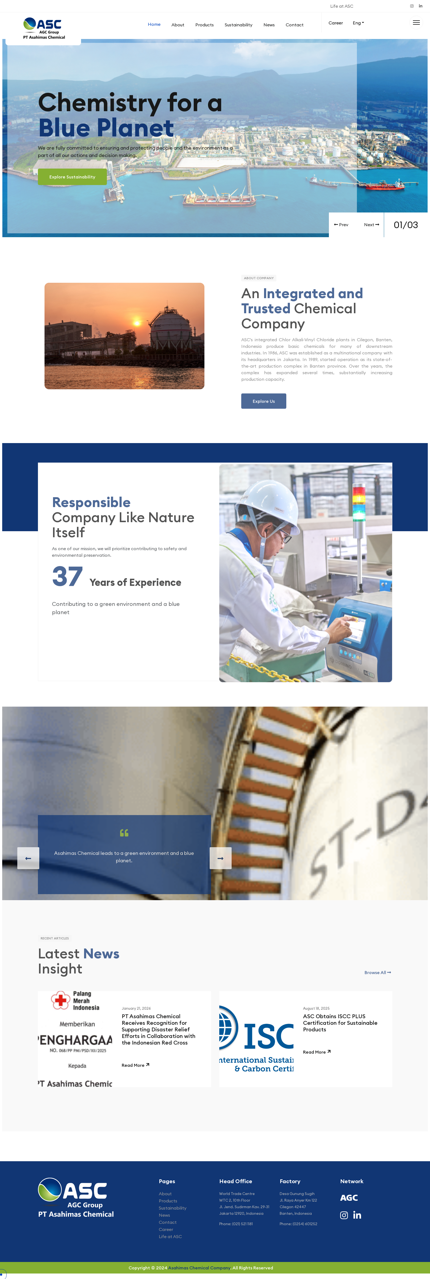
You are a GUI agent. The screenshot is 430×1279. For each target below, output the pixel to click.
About (177, 24)
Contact (295, 24)
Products (204, 24)
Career (336, 23)
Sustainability (239, 24)
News (269, 24)
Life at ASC (341, 6)
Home (154, 24)
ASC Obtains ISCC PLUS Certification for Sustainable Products (340, 1023)
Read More (133, 1065)
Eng (357, 23)
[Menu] (416, 22)
